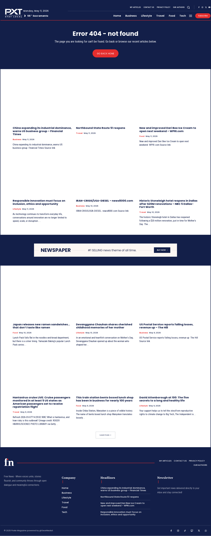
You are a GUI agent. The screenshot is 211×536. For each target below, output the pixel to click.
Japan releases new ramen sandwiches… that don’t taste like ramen (41, 326)
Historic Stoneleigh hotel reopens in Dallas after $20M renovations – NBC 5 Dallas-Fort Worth (168, 204)
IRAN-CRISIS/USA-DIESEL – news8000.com (104, 201)
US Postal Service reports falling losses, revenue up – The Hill (166, 326)
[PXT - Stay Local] (9, 462)
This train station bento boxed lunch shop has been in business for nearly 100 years (105, 399)
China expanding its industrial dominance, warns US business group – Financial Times (42, 131)
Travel (79, 133)
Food (141, 136)
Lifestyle (17, 209)
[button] (188, 7)
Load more (105, 435)
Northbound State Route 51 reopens (100, 128)
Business (17, 139)
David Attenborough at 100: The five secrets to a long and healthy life (164, 399)
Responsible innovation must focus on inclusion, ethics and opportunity (39, 202)
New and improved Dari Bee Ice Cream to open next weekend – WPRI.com (167, 129)
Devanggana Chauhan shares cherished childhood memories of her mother (104, 326)
